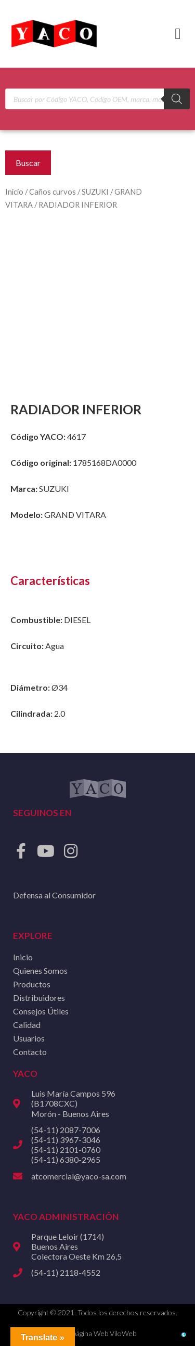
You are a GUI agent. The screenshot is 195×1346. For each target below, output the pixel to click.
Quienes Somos (40, 970)
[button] (178, 34)
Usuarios (29, 1038)
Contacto (30, 1052)
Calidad (27, 1025)
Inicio (14, 191)
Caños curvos (52, 191)
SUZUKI (95, 191)
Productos (31, 984)
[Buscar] (177, 98)
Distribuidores (39, 997)
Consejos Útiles (41, 1011)
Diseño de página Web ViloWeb (87, 1333)
